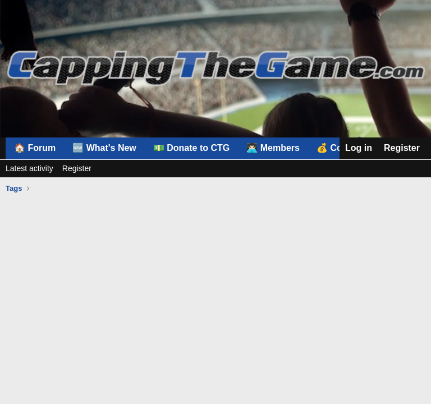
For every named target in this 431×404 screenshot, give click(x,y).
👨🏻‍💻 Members (273, 148)
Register (76, 168)
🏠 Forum (35, 148)
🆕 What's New (104, 148)
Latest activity (29, 168)
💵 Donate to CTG (191, 148)
